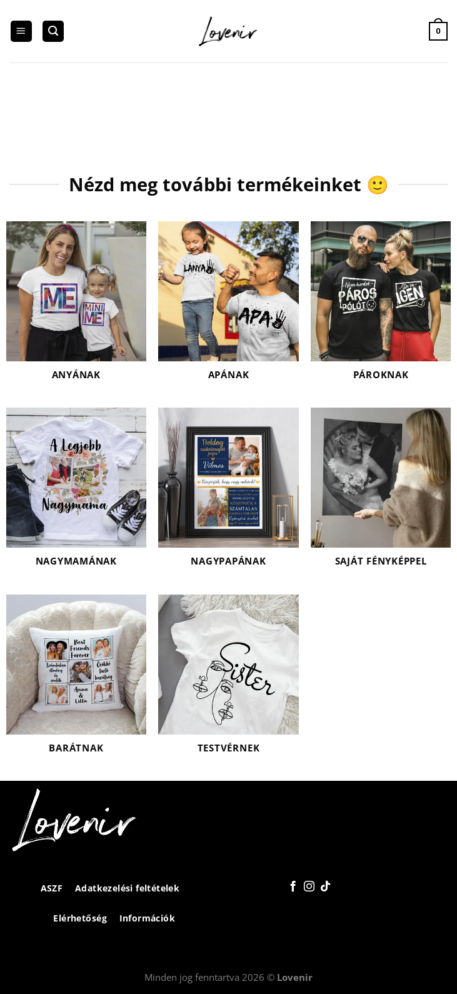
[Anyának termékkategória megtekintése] (76, 308)
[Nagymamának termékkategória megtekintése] (76, 495)
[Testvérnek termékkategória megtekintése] (228, 682)
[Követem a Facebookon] (293, 887)
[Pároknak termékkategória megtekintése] (381, 308)
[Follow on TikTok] (325, 887)
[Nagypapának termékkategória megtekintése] (228, 495)
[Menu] (21, 32)
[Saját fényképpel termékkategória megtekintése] (381, 495)
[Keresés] (53, 32)
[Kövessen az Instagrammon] (309, 887)
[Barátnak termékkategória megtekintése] (76, 682)
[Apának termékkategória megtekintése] (228, 308)
